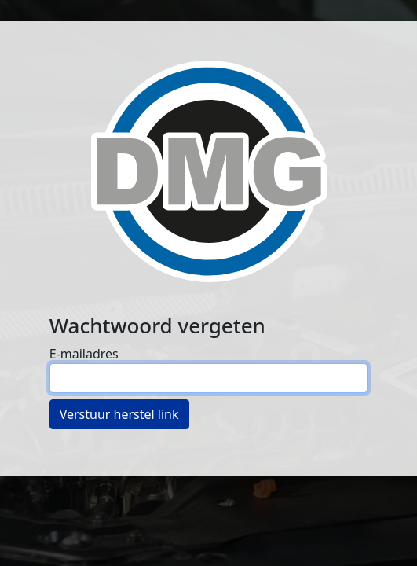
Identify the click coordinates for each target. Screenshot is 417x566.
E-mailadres (84, 353)
